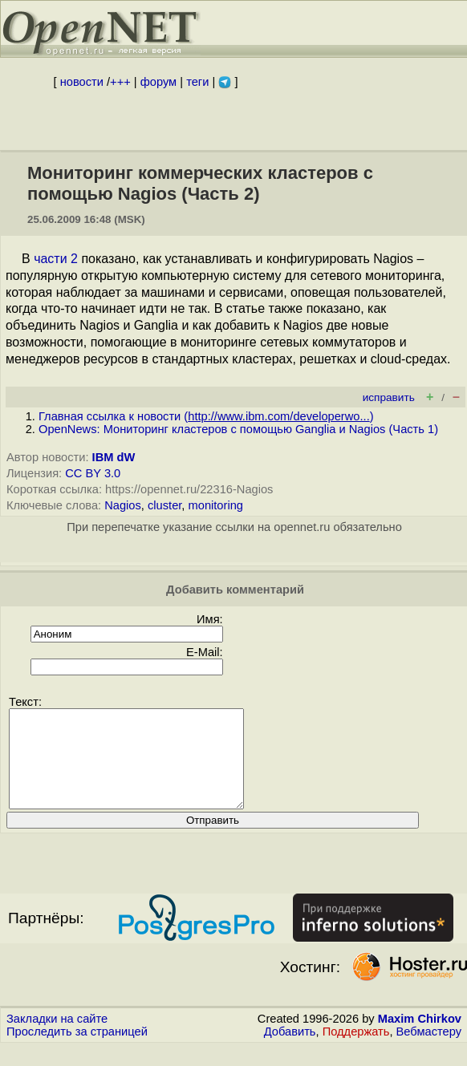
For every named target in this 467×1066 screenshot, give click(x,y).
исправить (389, 397)
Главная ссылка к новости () (206, 416)
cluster (164, 505)
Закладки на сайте (57, 1038)
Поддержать (356, 1050)
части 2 (56, 258)
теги (197, 81)
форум (158, 81)
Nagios (122, 505)
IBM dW (114, 457)
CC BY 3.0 (92, 473)
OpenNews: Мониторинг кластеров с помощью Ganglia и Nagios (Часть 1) (238, 429)
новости (82, 81)
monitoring (216, 505)
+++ (120, 81)
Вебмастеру (428, 1050)
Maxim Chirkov (419, 1038)
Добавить (290, 1050)
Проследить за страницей (77, 1050)
